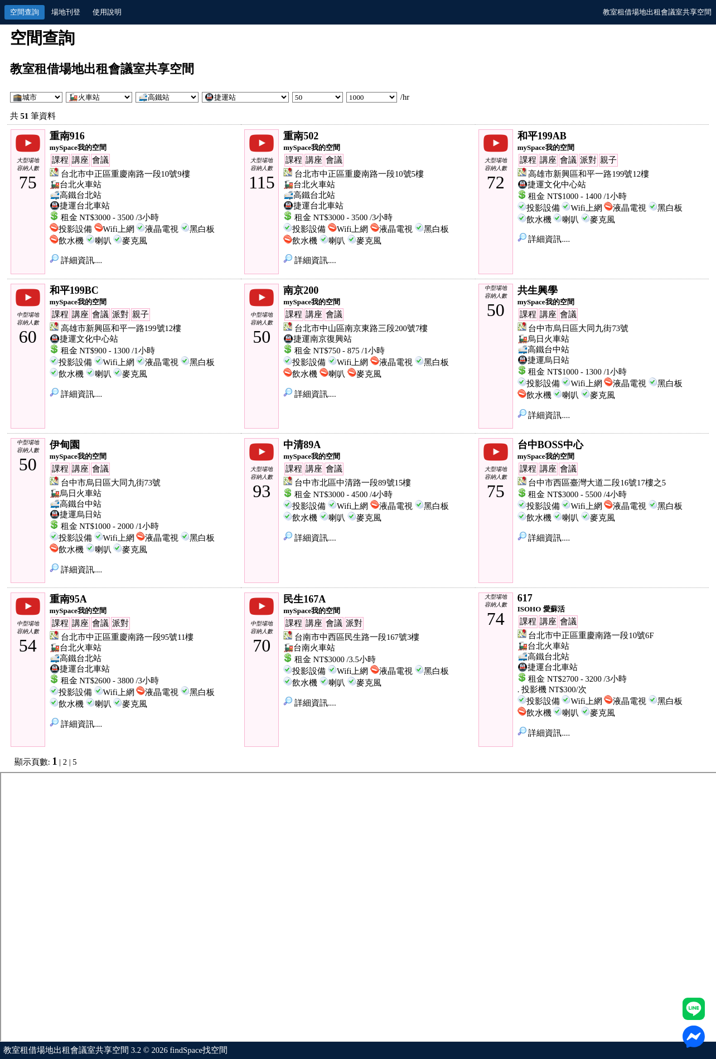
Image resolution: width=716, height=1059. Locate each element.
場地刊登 (65, 12)
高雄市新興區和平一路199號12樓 (588, 173)
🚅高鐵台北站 (75, 195)
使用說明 (107, 12)
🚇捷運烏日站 (543, 360)
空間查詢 (24, 12)
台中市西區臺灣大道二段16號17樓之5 (597, 482)
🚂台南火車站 (309, 647)
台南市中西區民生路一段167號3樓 (356, 637)
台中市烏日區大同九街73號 (578, 328)
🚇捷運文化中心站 (551, 184)
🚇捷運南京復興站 (317, 338)
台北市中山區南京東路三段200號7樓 (361, 328)
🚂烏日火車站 (543, 338)
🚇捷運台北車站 (80, 205)
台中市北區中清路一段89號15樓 (352, 482)
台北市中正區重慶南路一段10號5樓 (359, 173)
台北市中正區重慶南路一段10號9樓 (125, 173)
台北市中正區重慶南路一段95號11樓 (127, 637)
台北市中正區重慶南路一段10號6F (591, 635)
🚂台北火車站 (75, 184)
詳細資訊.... (76, 260)
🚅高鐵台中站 (543, 349)
